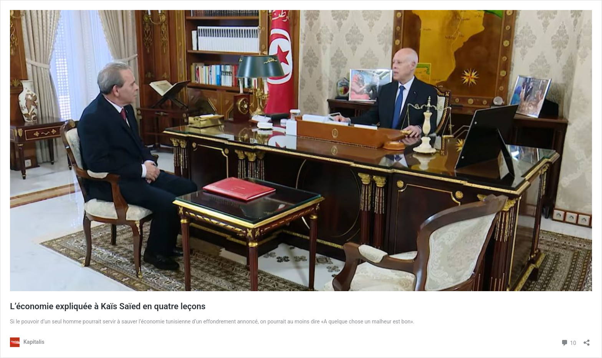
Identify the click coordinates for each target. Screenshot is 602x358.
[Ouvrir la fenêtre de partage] (586, 340)
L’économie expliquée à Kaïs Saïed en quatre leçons (107, 306)
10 (568, 342)
